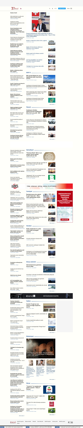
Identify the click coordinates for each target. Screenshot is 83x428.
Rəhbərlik (34, 421)
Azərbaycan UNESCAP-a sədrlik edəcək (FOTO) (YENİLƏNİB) (49, 427)
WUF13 (28, 72)
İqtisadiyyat (30, 150)
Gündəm (29, 226)
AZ (55, 8)
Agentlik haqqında (20, 421)
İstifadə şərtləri (55, 421)
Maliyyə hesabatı (28, 421)
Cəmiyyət (29, 191)
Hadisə (28, 301)
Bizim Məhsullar (40, 421)
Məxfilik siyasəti (62, 421)
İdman (28, 383)
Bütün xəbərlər (52, 104)
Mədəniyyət (30, 336)
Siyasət (28, 107)
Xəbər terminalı (62, 8)
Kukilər (18, 423)
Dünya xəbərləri (31, 262)
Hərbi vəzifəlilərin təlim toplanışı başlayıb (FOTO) (21, 427)
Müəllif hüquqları (48, 421)
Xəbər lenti (13, 13)
